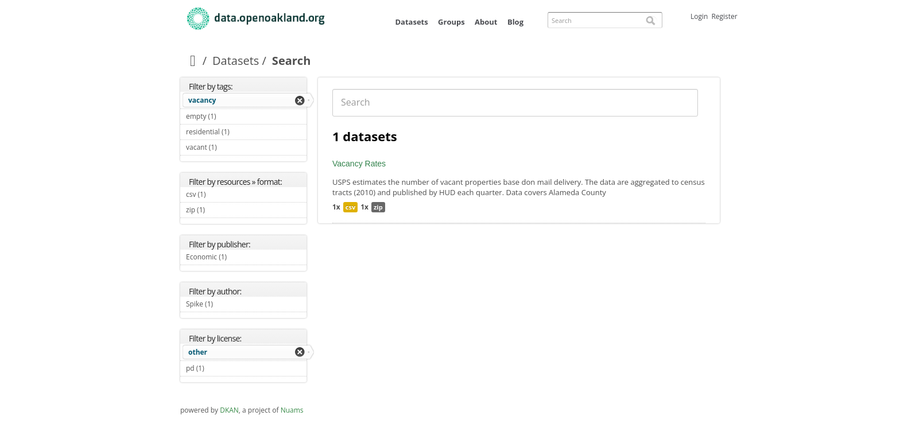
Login (699, 16)
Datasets (411, 22)
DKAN (229, 410)
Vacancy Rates (359, 163)
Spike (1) (226, 304)
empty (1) (229, 116)
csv (350, 207)
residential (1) (243, 132)
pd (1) (217, 368)
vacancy (202, 100)
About (486, 22)
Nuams (292, 410)
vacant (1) (230, 147)
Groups (451, 22)
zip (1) (218, 210)
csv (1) (219, 194)
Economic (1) (240, 257)
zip (378, 207)
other (197, 352)
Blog (515, 22)
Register (724, 16)
